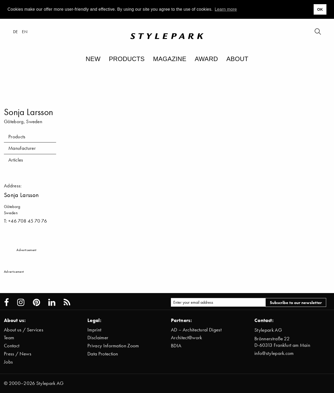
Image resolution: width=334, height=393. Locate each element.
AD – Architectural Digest (196, 330)
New (93, 58)
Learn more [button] (226, 9)
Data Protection (102, 354)
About (237, 58)
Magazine (169, 58)
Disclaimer (97, 338)
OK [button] (320, 9)
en (24, 31)
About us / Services (23, 330)
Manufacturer (22, 148)
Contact (11, 346)
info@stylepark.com (274, 353)
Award (206, 58)
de (15, 31)
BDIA (176, 346)
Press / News (17, 354)
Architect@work (186, 338)
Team (9, 338)
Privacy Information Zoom (113, 346)
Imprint (94, 330)
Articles (15, 160)
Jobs (8, 362)
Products (127, 58)
